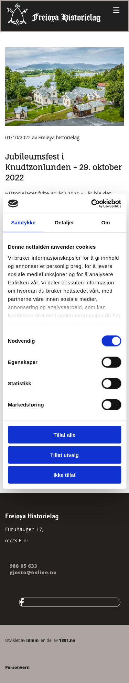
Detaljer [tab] (64, 222)
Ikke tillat (64, 475)
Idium (32, 640)
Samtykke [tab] (23, 222)
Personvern (17, 667)
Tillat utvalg (64, 455)
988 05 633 (23, 566)
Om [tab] (105, 222)
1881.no (67, 640)
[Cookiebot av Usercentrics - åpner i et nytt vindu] (92, 203)
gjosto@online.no (32, 572)
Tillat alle (65, 435)
